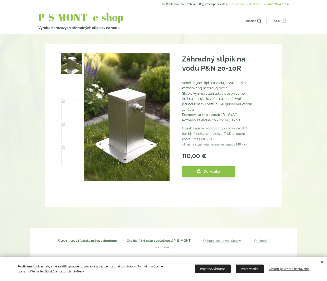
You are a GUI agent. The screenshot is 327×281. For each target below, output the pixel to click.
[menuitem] (214, 21)
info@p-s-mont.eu (247, 4)
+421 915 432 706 (278, 4)
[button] (253, 21)
